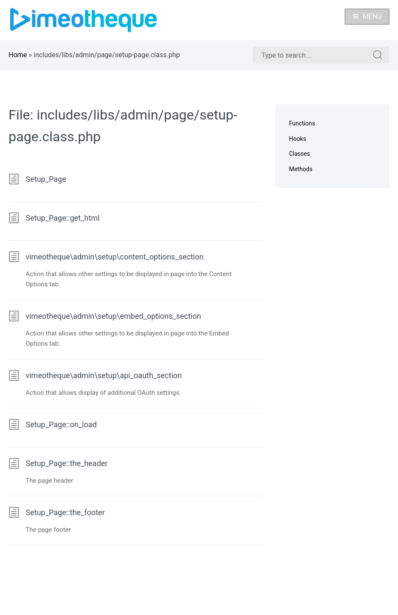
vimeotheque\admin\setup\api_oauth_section (95, 375)
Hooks (297, 138)
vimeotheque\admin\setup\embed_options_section (105, 316)
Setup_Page (37, 179)
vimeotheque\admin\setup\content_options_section (106, 256)
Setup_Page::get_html (54, 218)
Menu (367, 16)
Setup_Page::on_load (53, 424)
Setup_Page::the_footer (57, 512)
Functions (302, 123)
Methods (301, 169)
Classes (299, 153)
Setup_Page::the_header (58, 463)
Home (18, 55)
